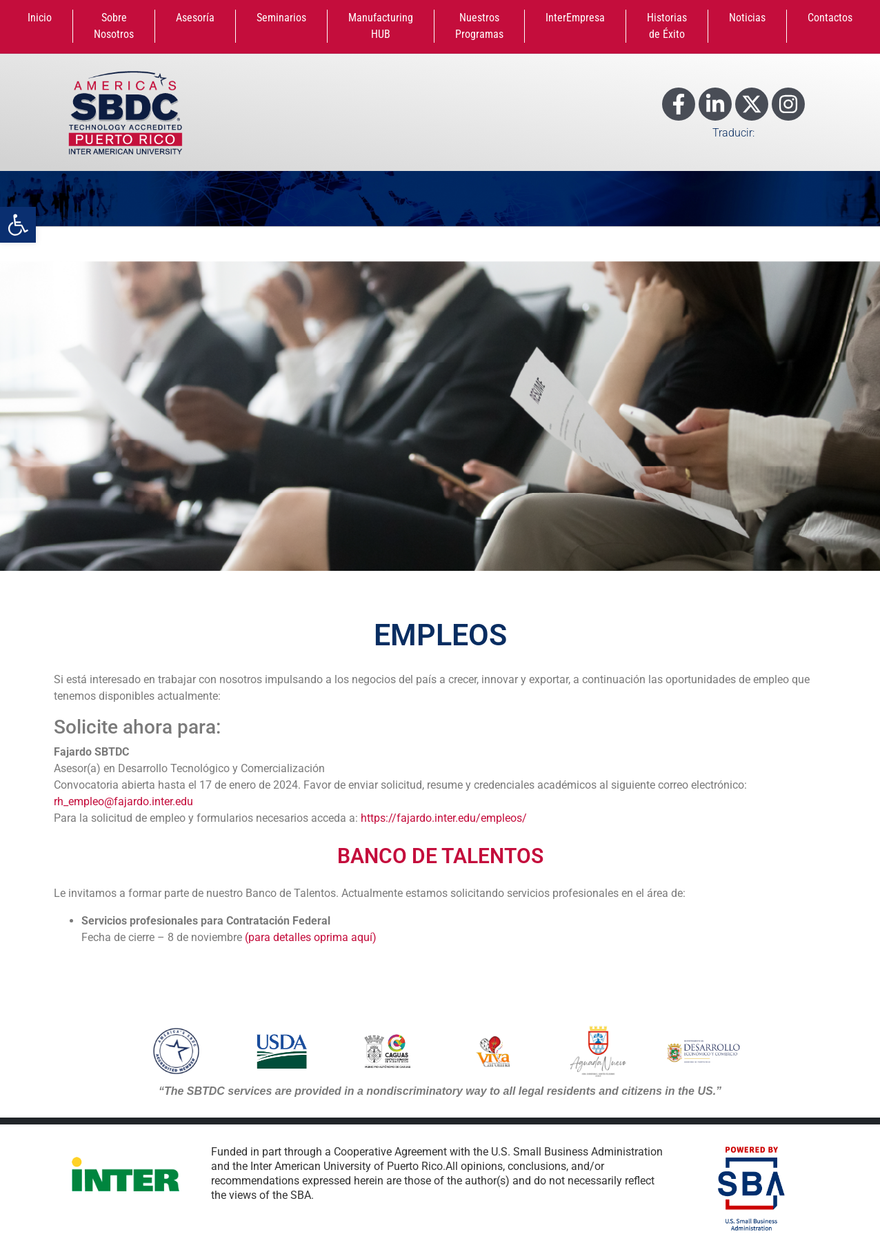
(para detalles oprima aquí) (311, 937)
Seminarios (281, 17)
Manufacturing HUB (380, 26)
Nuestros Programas (479, 26)
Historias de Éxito (667, 26)
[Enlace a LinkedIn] (715, 104)
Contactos (830, 17)
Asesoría (195, 17)
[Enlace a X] (751, 104)
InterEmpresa (575, 17)
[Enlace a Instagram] (788, 104)
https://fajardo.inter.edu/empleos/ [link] (444, 818)
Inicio (40, 17)
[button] (18, 225)
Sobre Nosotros (114, 26)
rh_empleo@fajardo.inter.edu (123, 801)
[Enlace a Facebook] (678, 104)
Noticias (747, 17)
